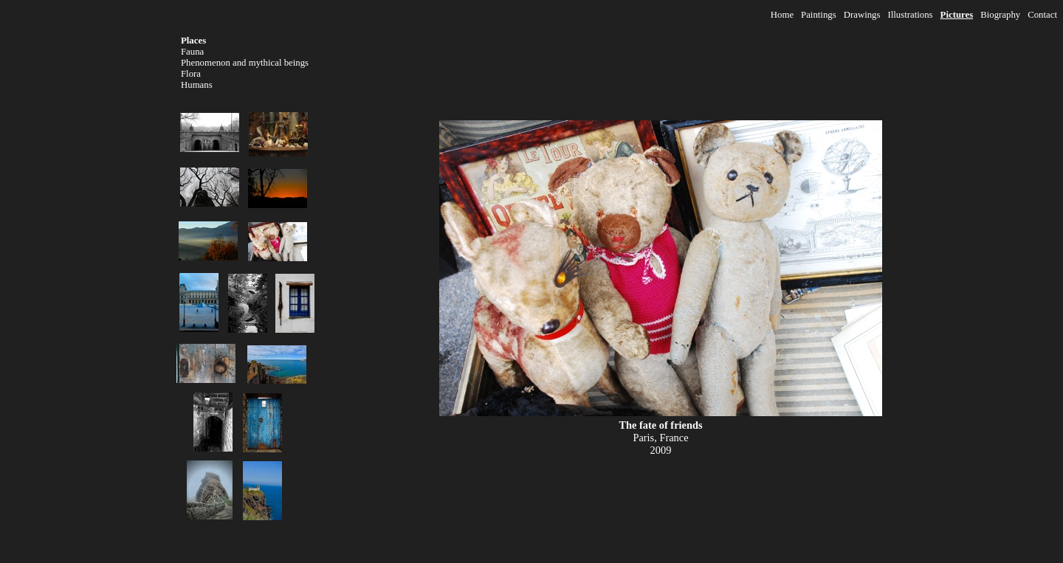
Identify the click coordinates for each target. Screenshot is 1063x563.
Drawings (862, 15)
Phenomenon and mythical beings (245, 63)
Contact (1042, 15)
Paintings (818, 15)
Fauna (192, 51)
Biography (1000, 15)
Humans (197, 85)
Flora (191, 74)
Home (782, 15)
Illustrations (909, 15)
